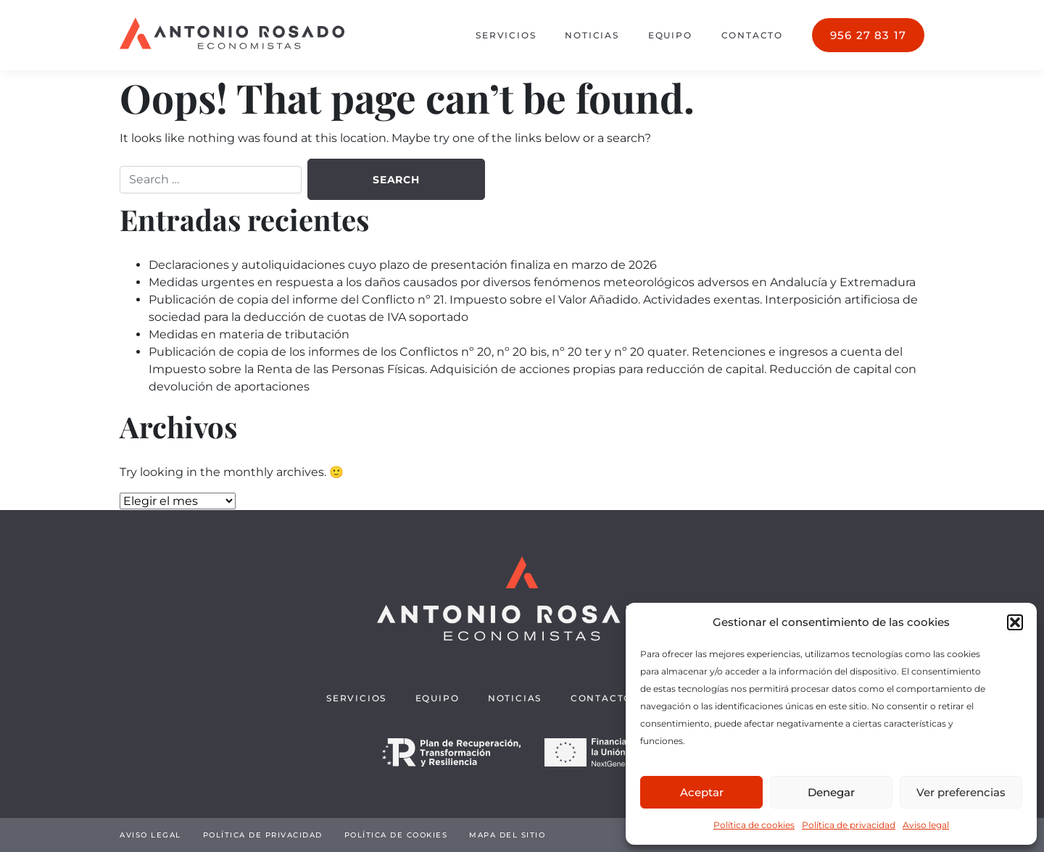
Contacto (752, 35)
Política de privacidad (848, 824)
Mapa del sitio (507, 835)
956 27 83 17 (868, 35)
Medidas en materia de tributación (249, 334)
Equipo (670, 35)
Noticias (591, 35)
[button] (1015, 622)
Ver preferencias (961, 792)
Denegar (831, 792)
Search (396, 179)
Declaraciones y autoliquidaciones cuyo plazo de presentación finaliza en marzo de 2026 (403, 265)
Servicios (506, 35)
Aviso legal (926, 824)
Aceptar (702, 792)
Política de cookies (754, 824)
